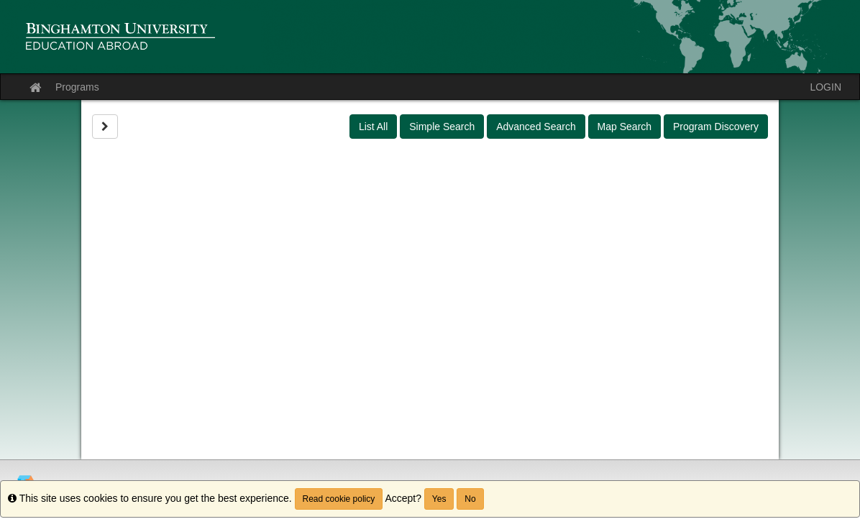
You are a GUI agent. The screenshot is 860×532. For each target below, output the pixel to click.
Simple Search (442, 126)
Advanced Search (536, 126)
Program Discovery (716, 126)
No (470, 499)
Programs (77, 87)
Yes (439, 499)
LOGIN (825, 87)
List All (373, 126)
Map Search (624, 126)
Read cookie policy (339, 499)
